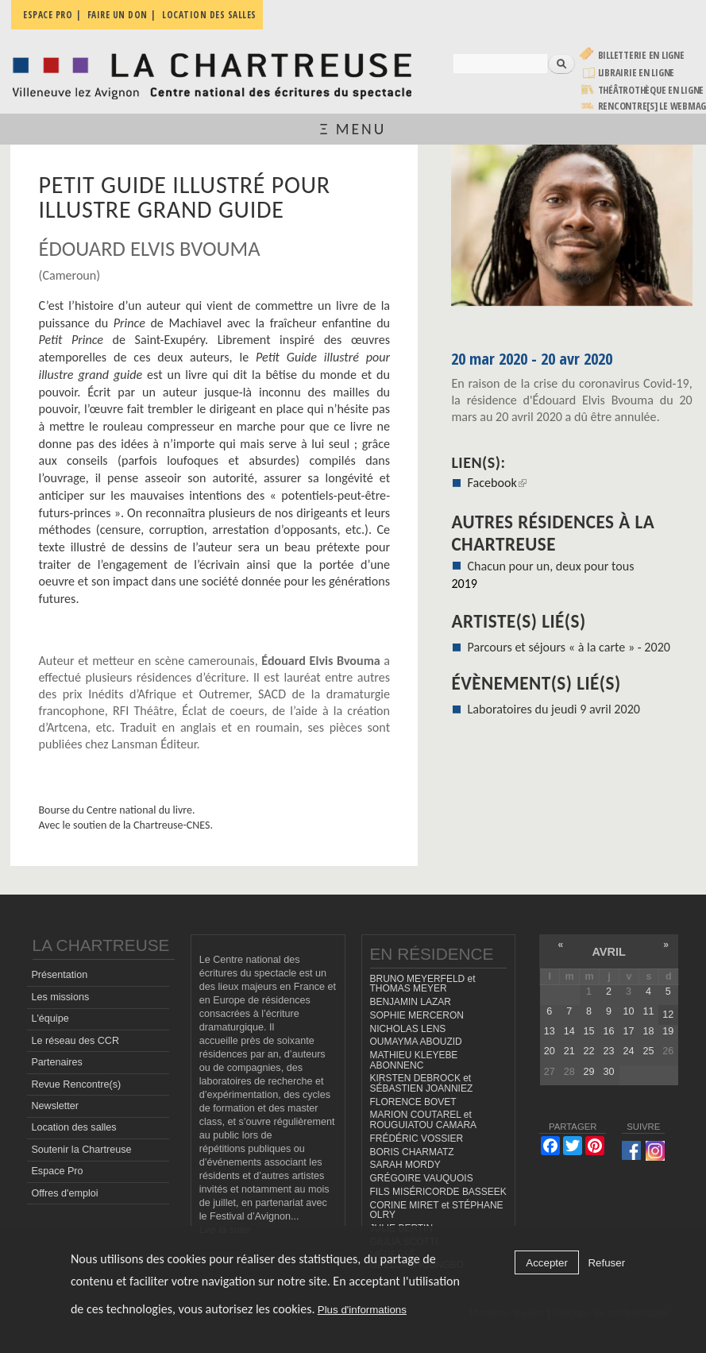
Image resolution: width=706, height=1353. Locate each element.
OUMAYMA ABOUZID (416, 1041)
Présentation (59, 974)
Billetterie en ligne (641, 55)
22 (589, 1051)
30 (609, 1071)
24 (628, 1051)
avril (608, 951)
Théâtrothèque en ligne (651, 90)
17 (628, 1031)
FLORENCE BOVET (413, 1102)
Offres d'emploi (64, 1193)
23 (609, 1051)
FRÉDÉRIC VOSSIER (417, 1138)
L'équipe (49, 1018)
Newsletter (55, 1105)
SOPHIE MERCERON (417, 1015)
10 (628, 1011)
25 (648, 1051)
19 (667, 1031)
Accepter (547, 1263)
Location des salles (73, 1127)
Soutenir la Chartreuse (81, 1149)
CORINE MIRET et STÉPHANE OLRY (436, 1210)
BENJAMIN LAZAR (410, 1001)
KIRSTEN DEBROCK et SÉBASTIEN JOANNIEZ (421, 1083)
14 (569, 1031)
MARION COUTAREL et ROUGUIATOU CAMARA (423, 1120)
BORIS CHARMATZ (412, 1152)
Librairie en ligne (636, 72)
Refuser (606, 1263)
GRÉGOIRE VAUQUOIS (421, 1178)
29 (589, 1071)
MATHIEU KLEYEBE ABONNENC (414, 1060)
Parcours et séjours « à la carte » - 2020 (569, 647)
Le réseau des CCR (75, 1040)
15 (589, 1031)
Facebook (497, 482)
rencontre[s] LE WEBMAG (652, 106)
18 (648, 1031)
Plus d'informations (362, 1310)
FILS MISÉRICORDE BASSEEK (438, 1191)
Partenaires (56, 1062)
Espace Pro (57, 1171)
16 (609, 1031)
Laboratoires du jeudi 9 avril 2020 (554, 709)
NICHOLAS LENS (408, 1028)
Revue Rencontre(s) (76, 1084)
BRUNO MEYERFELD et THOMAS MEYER (423, 984)
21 (569, 1051)
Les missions (60, 997)
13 (549, 1031)
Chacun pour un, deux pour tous (551, 566)
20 (549, 1051)
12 (667, 1014)
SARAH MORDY (405, 1164)
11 (648, 1011)
